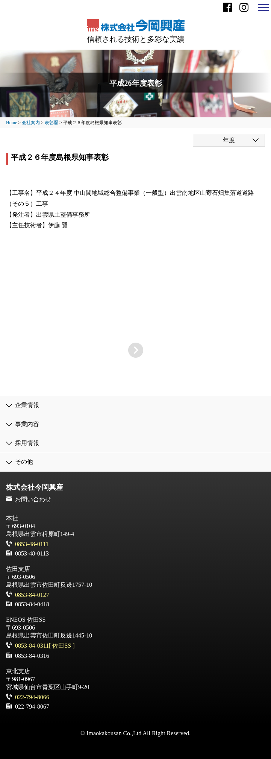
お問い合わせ (33, 499)
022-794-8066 (32, 697)
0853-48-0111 (31, 544)
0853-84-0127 (32, 595)
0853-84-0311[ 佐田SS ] (45, 645)
